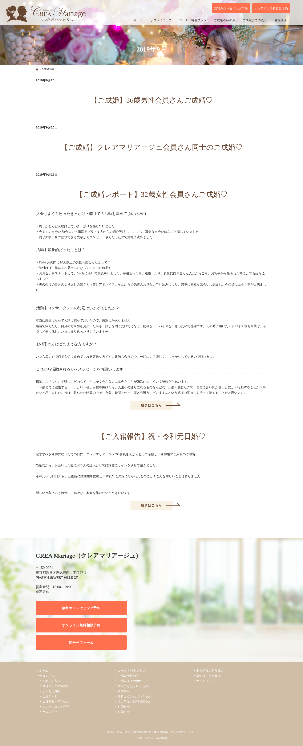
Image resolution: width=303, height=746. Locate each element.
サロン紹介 (50, 711)
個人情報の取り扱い (210, 670)
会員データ (50, 696)
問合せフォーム (81, 642)
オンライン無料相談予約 (81, 625)
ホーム (43, 670)
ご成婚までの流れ (130, 681)
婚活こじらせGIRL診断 (133, 686)
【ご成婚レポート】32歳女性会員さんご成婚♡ (151, 194)
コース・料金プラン (131, 670)
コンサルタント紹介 (56, 706)
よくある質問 (51, 691)
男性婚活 (124, 691)
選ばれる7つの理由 (55, 686)
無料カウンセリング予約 (81, 608)
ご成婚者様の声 (128, 675)
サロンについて (50, 675)
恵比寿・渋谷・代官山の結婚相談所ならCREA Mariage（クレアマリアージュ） (151, 731)
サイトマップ (205, 681)
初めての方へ (51, 681)
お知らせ (124, 711)
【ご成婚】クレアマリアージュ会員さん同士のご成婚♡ (151, 147)
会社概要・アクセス (56, 701)
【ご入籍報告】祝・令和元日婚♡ (151, 436)
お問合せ (124, 706)
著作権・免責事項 (208, 675)
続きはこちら (157, 404)
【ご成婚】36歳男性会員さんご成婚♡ (151, 100)
